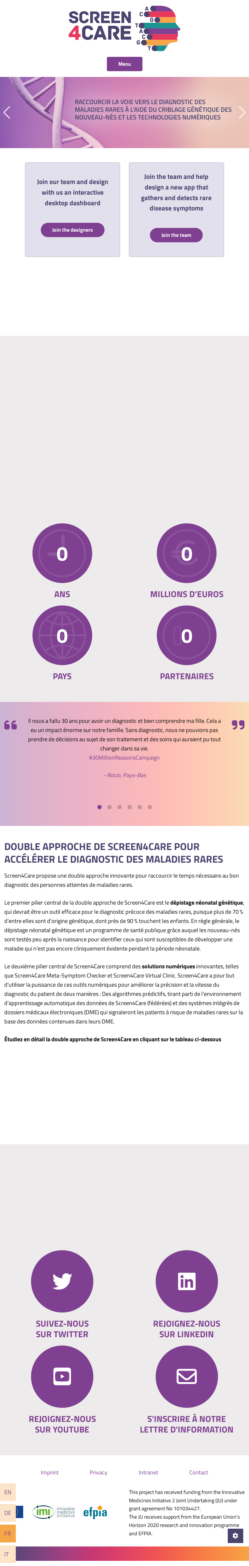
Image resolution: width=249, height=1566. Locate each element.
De (7, 1512)
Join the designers (72, 230)
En (7, 1492)
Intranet (148, 1477)
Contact (198, 1477)
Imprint (50, 1477)
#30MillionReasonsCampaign (124, 762)
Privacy (98, 1477)
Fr (7, 1533)
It (6, 1554)
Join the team (176, 236)
